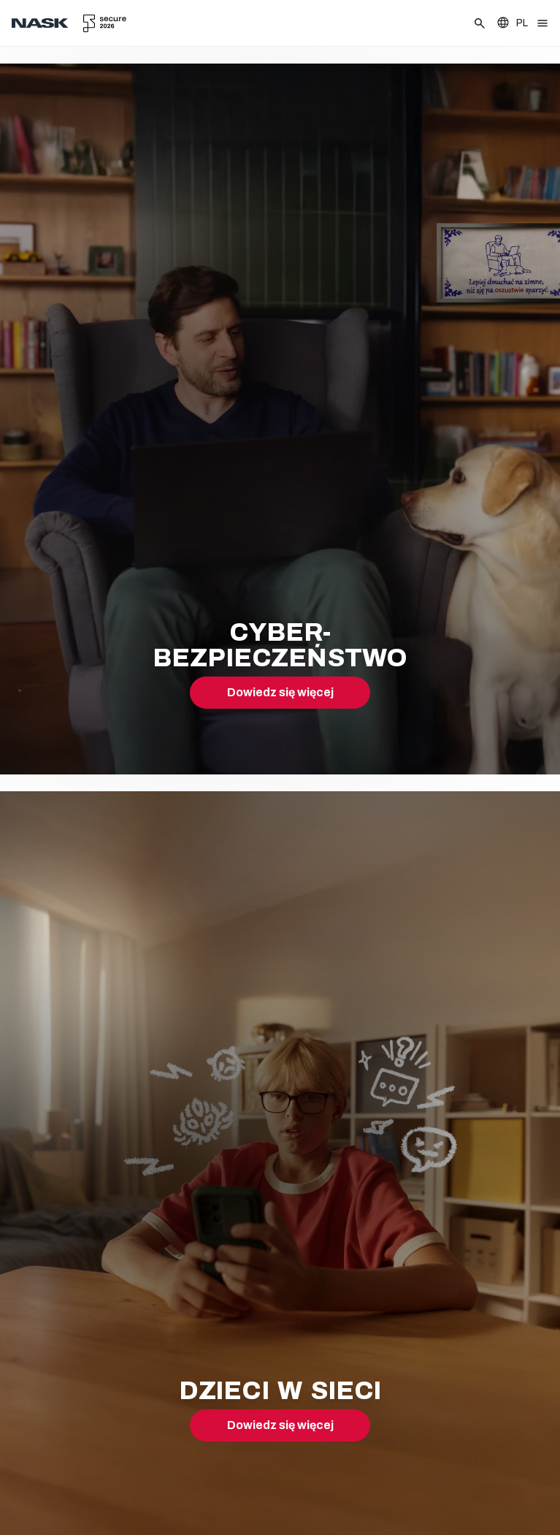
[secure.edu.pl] (104, 23)
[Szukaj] (479, 23)
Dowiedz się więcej (280, 692)
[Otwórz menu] (542, 23)
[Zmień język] (512, 23)
